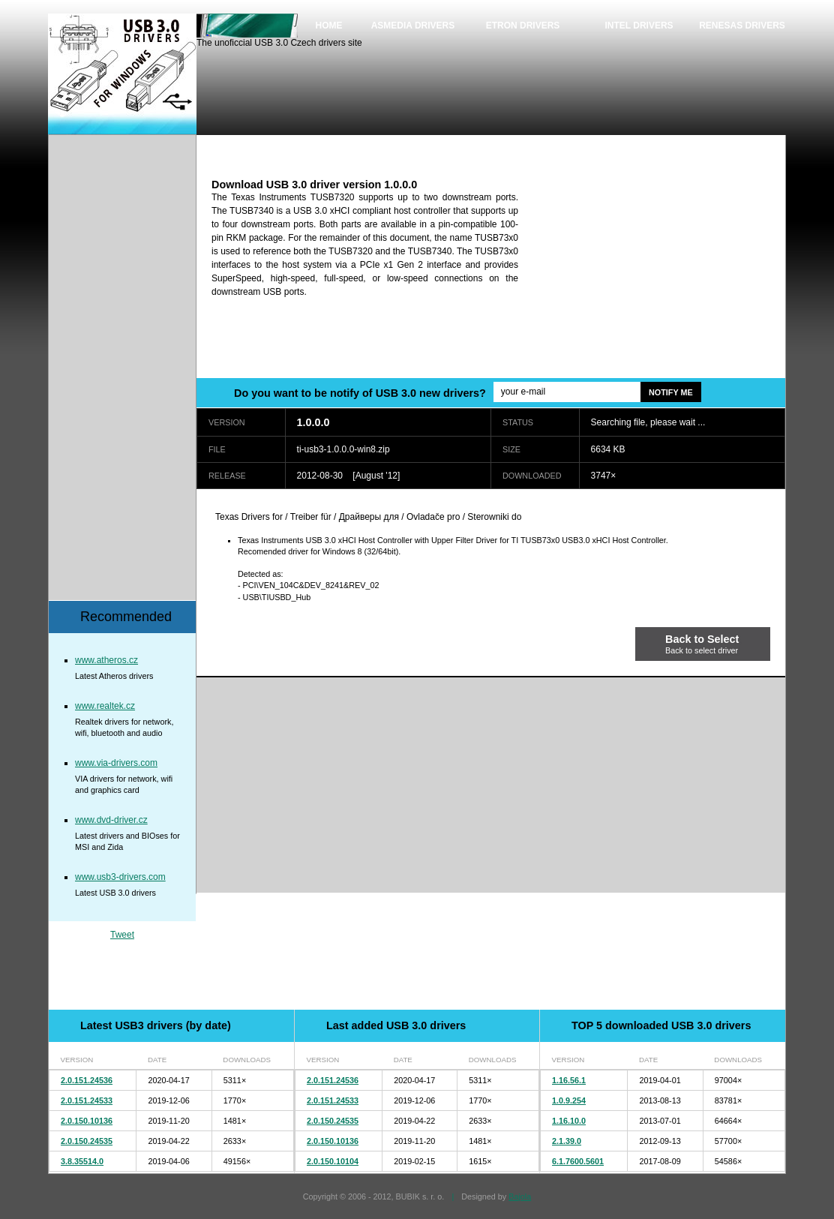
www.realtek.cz (105, 706)
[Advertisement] (659, 272)
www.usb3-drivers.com (120, 877)
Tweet (122, 934)
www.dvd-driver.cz (111, 820)
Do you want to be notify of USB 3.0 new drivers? (360, 393)
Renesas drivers (742, 25)
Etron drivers (523, 25)
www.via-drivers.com (116, 763)
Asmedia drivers (413, 25)
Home (329, 25)
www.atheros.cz (106, 660)
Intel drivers (638, 25)
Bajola (519, 1196)
